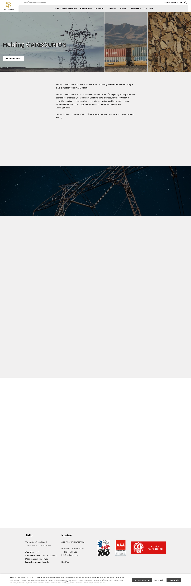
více (68, 582)
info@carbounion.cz (70, 555)
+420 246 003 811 (69, 552)
